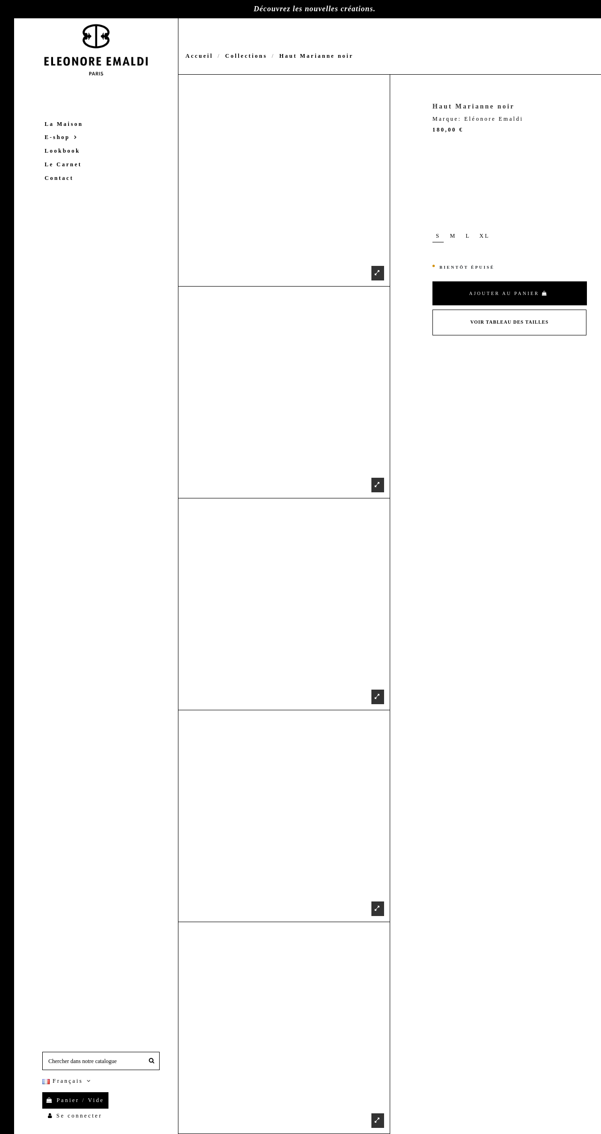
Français (67, 1081)
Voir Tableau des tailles (509, 322)
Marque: (447, 119)
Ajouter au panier (508, 293)
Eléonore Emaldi (494, 119)
